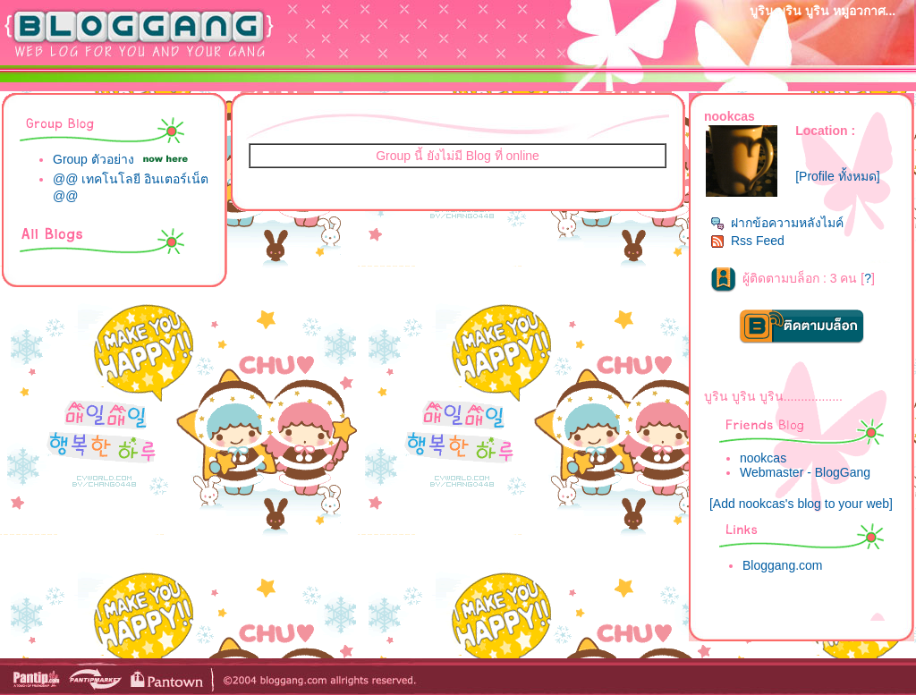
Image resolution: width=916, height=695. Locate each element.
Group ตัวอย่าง (93, 159)
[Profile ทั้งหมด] (837, 176)
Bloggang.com (782, 565)
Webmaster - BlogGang (805, 472)
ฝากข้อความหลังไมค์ (777, 223)
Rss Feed (747, 240)
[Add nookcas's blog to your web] (801, 503)
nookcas (763, 458)
